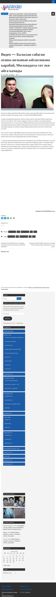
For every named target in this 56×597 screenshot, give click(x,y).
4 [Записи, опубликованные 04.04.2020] (19, 555)
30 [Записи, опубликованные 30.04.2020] (13, 562)
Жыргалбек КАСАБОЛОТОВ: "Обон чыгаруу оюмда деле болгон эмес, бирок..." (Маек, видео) (23, 18)
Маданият (7, 394)
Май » (8, 565)
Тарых (6, 365)
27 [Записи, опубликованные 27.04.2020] (4, 562)
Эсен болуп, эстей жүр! (11, 404)
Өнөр (6, 408)
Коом (31, 232)
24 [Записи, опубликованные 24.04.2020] (16, 560)
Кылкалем (8, 400)
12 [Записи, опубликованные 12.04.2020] (23, 556)
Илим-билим (7, 331)
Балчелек (7, 439)
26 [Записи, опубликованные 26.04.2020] (23, 560)
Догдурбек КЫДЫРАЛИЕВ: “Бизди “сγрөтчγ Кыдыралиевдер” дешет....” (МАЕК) (20, 32)
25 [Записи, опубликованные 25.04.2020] (19, 560)
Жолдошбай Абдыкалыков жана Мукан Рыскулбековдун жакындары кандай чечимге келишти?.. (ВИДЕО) (23, 25)
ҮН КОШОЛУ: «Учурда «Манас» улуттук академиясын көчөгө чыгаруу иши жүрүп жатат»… (14, 527)
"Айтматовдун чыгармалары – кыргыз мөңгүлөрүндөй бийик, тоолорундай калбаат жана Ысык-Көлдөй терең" (23, 14)
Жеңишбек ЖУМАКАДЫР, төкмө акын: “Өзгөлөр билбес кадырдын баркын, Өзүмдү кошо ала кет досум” (42, 244)
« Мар (4, 565)
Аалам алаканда (12, 232)
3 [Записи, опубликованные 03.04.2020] (16, 555)
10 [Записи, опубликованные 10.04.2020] (16, 556)
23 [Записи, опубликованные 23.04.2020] (13, 560)
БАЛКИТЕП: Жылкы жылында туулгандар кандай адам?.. (23, 34)
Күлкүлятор (7, 374)
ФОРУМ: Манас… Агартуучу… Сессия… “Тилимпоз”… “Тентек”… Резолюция (12, 534)
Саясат (6, 452)
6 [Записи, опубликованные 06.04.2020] (3, 556)
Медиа (35, 232)
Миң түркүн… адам (10, 388)
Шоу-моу (6, 460)
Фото (6, 427)
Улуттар (7, 369)
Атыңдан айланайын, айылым (13, 337)
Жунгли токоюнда (25, 232)
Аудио (6, 419)
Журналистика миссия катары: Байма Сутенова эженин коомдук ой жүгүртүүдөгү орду (22, 21)
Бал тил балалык (9, 341)
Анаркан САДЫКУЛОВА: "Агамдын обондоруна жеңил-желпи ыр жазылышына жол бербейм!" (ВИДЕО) (23, 28)
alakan (4, 532)
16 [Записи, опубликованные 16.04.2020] (13, 558)
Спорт (5, 456)
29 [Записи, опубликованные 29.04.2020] (10, 562)
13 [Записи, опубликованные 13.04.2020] (4, 558)
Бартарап (7, 345)
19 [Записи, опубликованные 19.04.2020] (23, 558)
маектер (7, 361)
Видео (18, 232)
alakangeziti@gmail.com (8, 596)
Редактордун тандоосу (10, 448)
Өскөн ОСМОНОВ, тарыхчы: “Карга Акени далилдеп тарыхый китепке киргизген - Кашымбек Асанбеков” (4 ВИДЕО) (23, 45)
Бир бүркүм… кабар (10, 384)
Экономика (7, 464)
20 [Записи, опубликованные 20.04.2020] (4, 560)
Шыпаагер (8, 443)
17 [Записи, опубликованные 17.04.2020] (16, 558)
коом (30, 236)
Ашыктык (7, 435)
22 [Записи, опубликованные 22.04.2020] (10, 560)
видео (17, 236)
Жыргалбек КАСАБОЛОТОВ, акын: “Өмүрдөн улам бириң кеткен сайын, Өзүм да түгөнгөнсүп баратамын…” (13, 244)
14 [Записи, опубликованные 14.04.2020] (7, 558)
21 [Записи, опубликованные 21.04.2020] (7, 560)
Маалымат (7, 378)
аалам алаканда (11, 236)
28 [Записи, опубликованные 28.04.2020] (7, 562)
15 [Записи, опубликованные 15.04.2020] (10, 558)
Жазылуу (7, 318)
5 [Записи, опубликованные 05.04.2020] (22, 555)
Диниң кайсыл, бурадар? (11, 349)
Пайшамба (7, 433)
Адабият (7, 396)
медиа (34, 236)
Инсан (6, 357)
